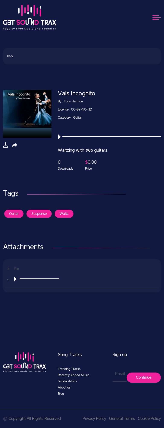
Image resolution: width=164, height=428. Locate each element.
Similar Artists (67, 381)
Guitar (14, 214)
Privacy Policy (94, 419)
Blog (61, 394)
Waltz (64, 214)
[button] (14, 145)
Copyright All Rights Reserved (32, 419)
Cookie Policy (149, 419)
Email (120, 374)
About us (64, 387)
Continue (143, 378)
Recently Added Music (73, 375)
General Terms (122, 419)
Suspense (39, 214)
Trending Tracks (69, 369)
